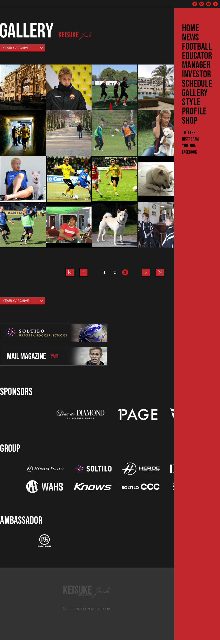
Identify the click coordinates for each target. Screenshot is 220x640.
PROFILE (194, 111)
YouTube (189, 145)
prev (87, 269)
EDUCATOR (197, 56)
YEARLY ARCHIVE (16, 48)
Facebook (189, 152)
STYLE (191, 102)
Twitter (188, 132)
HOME (190, 28)
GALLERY (195, 93)
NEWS (190, 37)
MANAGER (196, 65)
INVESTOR (196, 74)
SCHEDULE (197, 84)
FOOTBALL (197, 46)
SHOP (189, 120)
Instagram (190, 139)
